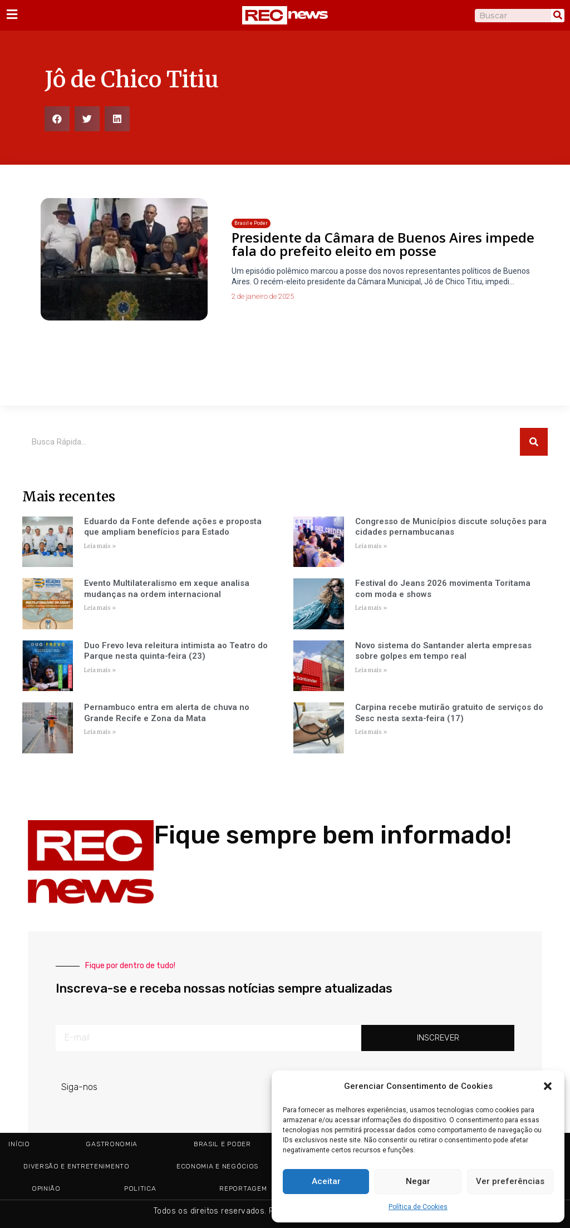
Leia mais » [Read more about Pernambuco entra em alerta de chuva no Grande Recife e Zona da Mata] (100, 732)
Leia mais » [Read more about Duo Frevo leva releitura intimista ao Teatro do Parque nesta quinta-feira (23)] (100, 670)
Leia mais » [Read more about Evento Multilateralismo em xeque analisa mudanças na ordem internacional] (100, 607)
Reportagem (243, 1188)
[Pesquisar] (557, 15)
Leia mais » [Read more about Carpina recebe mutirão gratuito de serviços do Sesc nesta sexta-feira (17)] (371, 732)
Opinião (46, 1188)
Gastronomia (111, 1144)
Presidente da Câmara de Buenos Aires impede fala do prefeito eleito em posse (383, 244)
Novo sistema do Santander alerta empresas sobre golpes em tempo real (443, 651)
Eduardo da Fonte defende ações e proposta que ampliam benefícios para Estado (173, 526)
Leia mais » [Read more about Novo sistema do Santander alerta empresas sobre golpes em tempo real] (371, 670)
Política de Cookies (418, 1207)
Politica (140, 1188)
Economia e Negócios (217, 1166)
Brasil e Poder (222, 1144)
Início (19, 1144)
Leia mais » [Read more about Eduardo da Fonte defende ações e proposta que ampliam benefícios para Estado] (100, 546)
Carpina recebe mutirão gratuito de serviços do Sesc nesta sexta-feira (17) (449, 712)
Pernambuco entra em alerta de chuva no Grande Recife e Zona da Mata (166, 712)
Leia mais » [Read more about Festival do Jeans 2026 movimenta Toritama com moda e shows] (371, 607)
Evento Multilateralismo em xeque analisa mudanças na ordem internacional (166, 588)
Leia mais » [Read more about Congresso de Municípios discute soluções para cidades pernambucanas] (371, 546)
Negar (418, 1181)
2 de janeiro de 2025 (263, 296)
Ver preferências (510, 1181)
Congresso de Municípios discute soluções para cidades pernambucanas (451, 526)
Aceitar (326, 1181)
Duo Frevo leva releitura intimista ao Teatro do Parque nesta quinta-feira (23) (176, 651)
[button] (547, 1086)
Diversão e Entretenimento (76, 1166)
